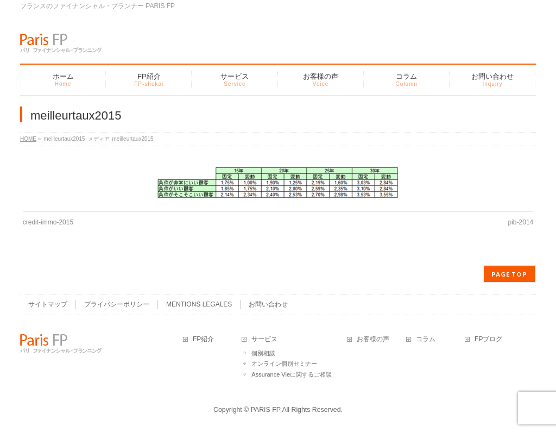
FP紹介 (203, 339)
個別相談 (263, 353)
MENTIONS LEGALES (199, 304)
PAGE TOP (509, 274)
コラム (425, 339)
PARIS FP (266, 410)
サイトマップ (47, 304)
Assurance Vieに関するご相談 (291, 374)
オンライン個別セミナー (284, 363)
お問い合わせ (268, 304)
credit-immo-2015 (48, 222)
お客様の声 (373, 339)
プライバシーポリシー (116, 304)
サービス (264, 339)
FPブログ (488, 339)
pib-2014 (521, 222)
